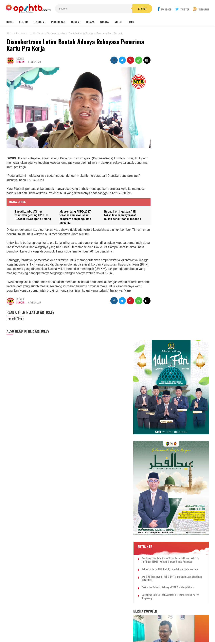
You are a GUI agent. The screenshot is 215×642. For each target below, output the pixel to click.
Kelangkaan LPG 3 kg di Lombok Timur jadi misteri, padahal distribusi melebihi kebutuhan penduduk (178, 421)
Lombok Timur (83, 570)
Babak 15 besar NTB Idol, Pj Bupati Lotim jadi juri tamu (179, 225)
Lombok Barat (83, 574)
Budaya (89, 22)
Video (118, 22)
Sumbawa (97, 574)
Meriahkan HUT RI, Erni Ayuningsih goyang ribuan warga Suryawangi (179, 258)
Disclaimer (145, 625)
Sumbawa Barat (97, 578)
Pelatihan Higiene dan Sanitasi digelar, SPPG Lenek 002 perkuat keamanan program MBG (174, 402)
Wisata (104, 22)
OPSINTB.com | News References (104, 632)
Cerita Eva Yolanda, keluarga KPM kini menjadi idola (177, 247)
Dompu (107, 574)
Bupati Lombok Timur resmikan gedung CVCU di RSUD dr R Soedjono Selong (33, 212)
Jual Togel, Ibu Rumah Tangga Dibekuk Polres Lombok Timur (172, 350)
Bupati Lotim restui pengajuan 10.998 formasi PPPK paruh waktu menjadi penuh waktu (184, 314)
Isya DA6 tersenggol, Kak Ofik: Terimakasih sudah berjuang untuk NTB (180, 236)
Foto (131, 22)
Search (130, 9)
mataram (115, 570)
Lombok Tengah (101, 570)
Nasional (126, 570)
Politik (23, 22)
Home (9, 22)
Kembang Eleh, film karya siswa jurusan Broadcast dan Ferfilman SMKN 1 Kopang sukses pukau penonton (179, 213)
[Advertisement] (171, 582)
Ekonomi (39, 22)
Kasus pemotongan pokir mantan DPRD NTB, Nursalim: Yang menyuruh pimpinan (176, 367)
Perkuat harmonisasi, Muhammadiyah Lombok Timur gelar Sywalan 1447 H (176, 333)
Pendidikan (58, 22)
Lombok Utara (119, 574)
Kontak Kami (92, 625)
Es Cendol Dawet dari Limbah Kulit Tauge (174, 385)
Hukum (75, 22)
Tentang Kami (71, 625)
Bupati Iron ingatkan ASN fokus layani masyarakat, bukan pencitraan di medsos (120, 212)
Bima (84, 578)
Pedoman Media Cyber (120, 625)
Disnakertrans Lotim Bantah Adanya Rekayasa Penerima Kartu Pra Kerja (75, 45)
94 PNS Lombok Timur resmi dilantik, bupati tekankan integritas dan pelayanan (171, 440)
